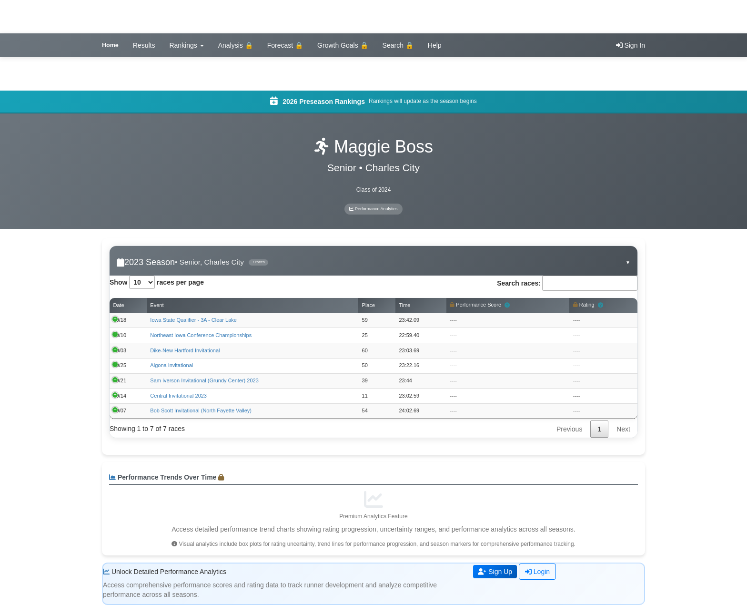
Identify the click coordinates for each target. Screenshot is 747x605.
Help (435, 45)
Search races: (567, 283)
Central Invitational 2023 (178, 396)
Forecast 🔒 (285, 45)
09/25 (120, 365)
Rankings (186, 45)
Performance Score (480, 305)
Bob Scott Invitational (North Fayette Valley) (201, 410)
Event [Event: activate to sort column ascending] (156, 305)
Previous (569, 429)
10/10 (120, 335)
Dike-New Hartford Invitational (185, 350)
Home (110, 45)
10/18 (120, 320)
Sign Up (495, 571)
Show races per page (157, 282)
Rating (588, 305)
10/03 (120, 350)
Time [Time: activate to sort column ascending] (404, 305)
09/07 (120, 410)
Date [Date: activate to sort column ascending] (118, 305)
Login (537, 571)
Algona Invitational (171, 365)
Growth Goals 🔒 (342, 45)
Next (623, 429)
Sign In (630, 45)
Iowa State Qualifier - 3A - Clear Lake (193, 320)
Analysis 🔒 (235, 45)
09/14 (120, 396)
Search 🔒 (398, 45)
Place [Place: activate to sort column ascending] (368, 305)
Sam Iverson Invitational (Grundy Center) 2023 (204, 380)
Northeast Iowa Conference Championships (201, 335)
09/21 (120, 380)
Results (144, 45)
